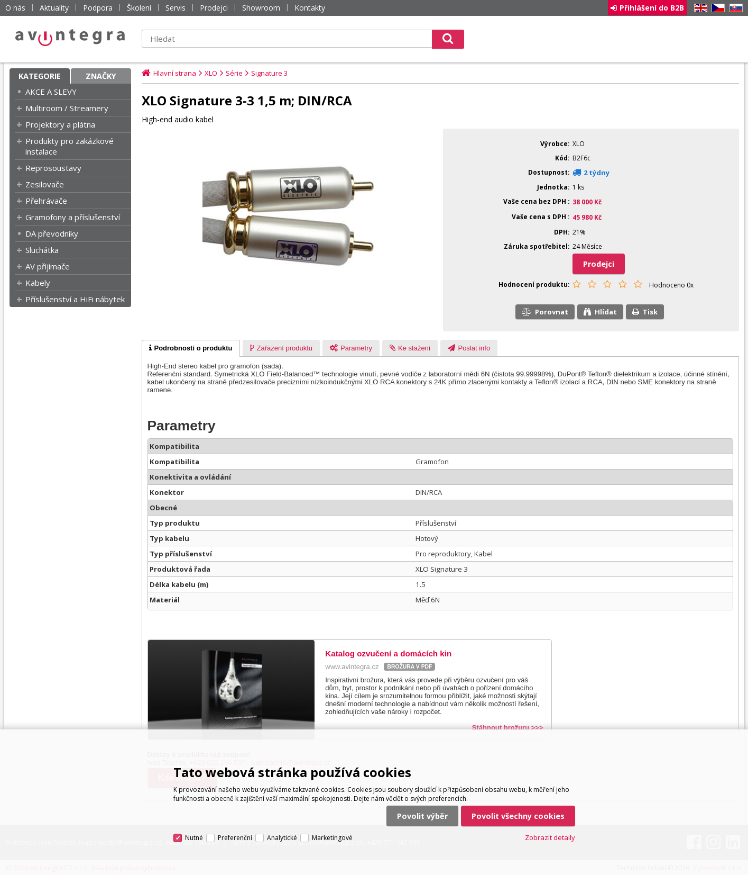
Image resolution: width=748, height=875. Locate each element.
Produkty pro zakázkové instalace (69, 146)
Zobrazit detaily (550, 837)
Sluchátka (42, 250)
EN (699, 8)
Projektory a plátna (60, 124)
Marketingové (332, 837)
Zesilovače (44, 184)
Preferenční (235, 837)
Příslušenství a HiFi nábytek (75, 299)
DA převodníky (51, 233)
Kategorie (40, 76)
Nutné (194, 837)
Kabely (37, 282)
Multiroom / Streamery (66, 108)
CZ (716, 8)
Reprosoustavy (53, 168)
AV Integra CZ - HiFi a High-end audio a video (70, 37)
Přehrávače (46, 200)
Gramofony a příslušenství (72, 217)
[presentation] (190, 348)
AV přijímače (47, 266)
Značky (101, 76)
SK (734, 8)
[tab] (191, 348)
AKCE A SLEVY (51, 91)
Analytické (282, 837)
